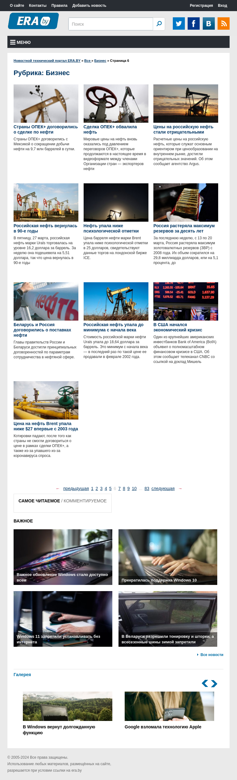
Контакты (38, 5)
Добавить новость (89, 5)
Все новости (212, 655)
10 (134, 488)
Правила (60, 5)
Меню (20, 42)
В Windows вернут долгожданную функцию (67, 713)
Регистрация (201, 5)
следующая (163, 488)
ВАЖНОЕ (23, 520)
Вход (222, 5)
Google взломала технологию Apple (169, 710)
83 (146, 488)
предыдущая (76, 488)
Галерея (22, 674)
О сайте (17, 5)
